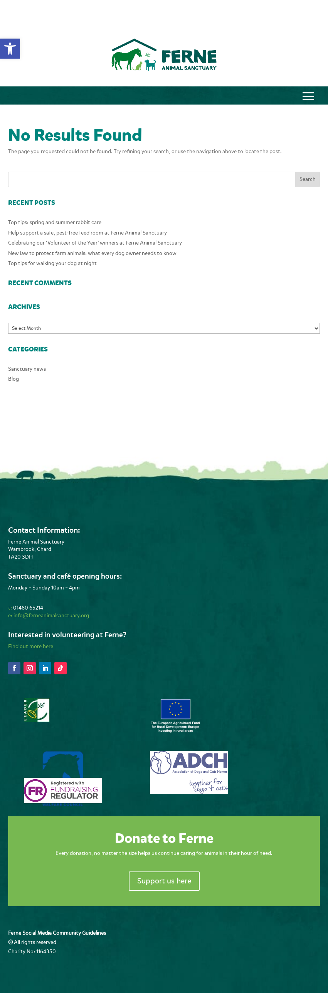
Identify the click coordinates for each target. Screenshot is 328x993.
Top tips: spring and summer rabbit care (54, 222)
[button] (10, 49)
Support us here (164, 881)
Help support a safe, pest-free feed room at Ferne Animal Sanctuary (87, 233)
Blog (13, 379)
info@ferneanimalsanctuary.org (51, 615)
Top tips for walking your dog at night (52, 263)
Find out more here (30, 646)
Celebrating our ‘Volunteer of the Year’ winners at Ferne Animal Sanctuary (95, 243)
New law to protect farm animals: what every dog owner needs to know (92, 253)
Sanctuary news (27, 369)
